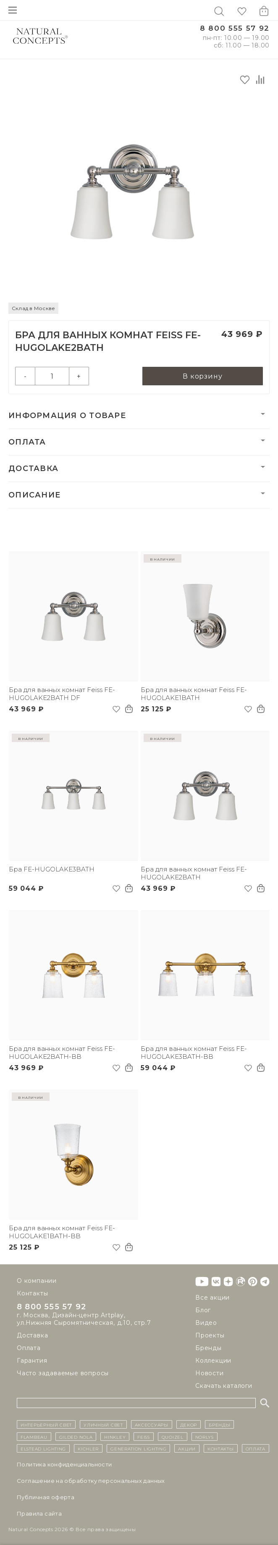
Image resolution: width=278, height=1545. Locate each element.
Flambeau (34, 1436)
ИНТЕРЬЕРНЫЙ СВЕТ (46, 1424)
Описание (34, 495)
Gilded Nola (76, 1436)
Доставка (33, 468)
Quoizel (173, 1436)
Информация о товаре (67, 415)
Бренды (208, 1348)
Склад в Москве (33, 308)
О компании (37, 1280)
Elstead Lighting (43, 1448)
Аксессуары (151, 1424)
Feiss (143, 1436)
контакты (220, 1448)
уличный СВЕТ (103, 1424)
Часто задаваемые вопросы (63, 1374)
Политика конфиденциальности (64, 1464)
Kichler (88, 1448)
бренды (219, 1424)
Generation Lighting (138, 1448)
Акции (187, 1448)
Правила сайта (39, 1513)
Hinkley (115, 1436)
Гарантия (32, 1361)
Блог (203, 1310)
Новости (209, 1373)
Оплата (27, 442)
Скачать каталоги (223, 1386)
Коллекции (213, 1360)
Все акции (212, 1297)
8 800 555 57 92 (235, 28)
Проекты (210, 1335)
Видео (206, 1323)
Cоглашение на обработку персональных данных (91, 1480)
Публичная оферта (45, 1497)
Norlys (204, 1436)
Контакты (32, 1293)
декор (188, 1424)
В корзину (202, 376)
